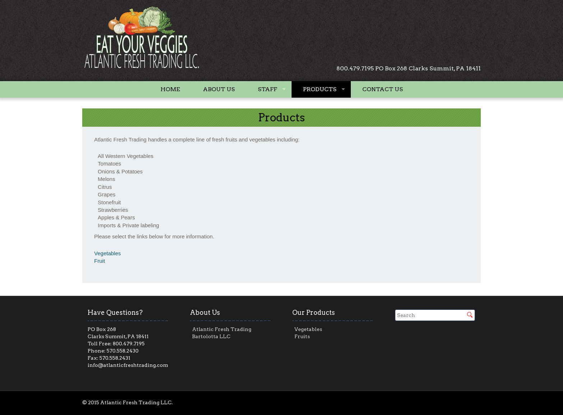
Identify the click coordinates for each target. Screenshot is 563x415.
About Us (219, 89)
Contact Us (382, 89)
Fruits (302, 336)
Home (170, 89)
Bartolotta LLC (211, 336)
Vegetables (107, 253)
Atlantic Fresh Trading (221, 329)
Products (319, 89)
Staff (267, 89)
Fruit (99, 261)
